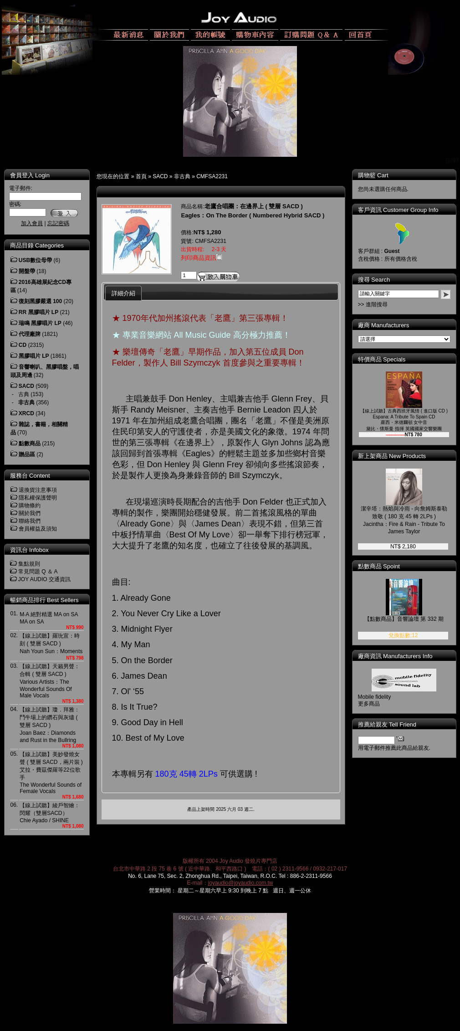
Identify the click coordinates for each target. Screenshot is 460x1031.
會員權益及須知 (38, 529)
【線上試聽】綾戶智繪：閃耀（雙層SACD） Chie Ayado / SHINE (50, 813)
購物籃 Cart (373, 175)
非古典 (182, 176)
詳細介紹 (123, 293)
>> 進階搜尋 (373, 304)
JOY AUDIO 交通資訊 (44, 579)
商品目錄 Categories (37, 245)
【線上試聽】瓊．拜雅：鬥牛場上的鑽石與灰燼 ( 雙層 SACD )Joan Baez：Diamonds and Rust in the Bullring (50, 724)
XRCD (26, 413)
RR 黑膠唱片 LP (38, 312)
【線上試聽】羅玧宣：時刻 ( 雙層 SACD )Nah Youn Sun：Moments (51, 644)
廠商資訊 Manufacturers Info (395, 656)
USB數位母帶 (35, 260)
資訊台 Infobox (29, 549)
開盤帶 (27, 271)
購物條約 (30, 505)
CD (22, 345)
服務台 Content (30, 475)
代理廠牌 (30, 334)
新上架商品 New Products (392, 456)
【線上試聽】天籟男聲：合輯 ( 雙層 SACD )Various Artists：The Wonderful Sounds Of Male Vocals (50, 681)
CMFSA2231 (212, 176)
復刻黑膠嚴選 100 (40, 301)
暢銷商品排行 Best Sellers (44, 600)
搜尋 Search (374, 279)
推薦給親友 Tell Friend (387, 724)
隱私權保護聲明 (38, 498)
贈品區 (27, 454)
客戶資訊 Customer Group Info (398, 209)
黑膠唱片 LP (34, 356)
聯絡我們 (30, 521)
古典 (23, 394)
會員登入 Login (30, 175)
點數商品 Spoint (379, 566)
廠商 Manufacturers (383, 325)
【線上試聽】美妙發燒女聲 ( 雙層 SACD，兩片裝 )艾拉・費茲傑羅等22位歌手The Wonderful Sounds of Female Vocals (51, 772)
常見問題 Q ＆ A (38, 571)
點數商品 (30, 443)
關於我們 (30, 513)
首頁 (141, 176)
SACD (160, 176)
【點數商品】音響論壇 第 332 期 (404, 619)
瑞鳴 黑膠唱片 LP (40, 323)
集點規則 (29, 564)
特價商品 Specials (382, 359)
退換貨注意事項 (38, 490)
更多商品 (369, 704)
